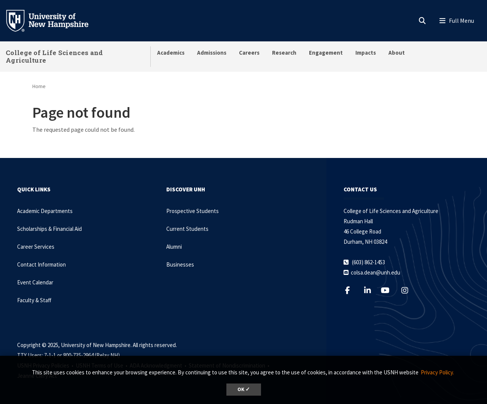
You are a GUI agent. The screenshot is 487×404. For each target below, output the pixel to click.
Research (284, 52)
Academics (171, 52)
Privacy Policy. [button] (437, 372)
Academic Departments (45, 211)
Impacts (365, 52)
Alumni (174, 246)
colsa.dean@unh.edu (375, 272)
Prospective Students (192, 211)
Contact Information (41, 264)
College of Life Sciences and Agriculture (54, 56)
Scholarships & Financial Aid (49, 228)
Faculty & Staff (34, 300)
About (396, 52)
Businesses (180, 264)
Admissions (211, 52)
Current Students (187, 228)
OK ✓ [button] (243, 389)
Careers (249, 52)
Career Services (35, 246)
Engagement (326, 52)
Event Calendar (35, 282)
